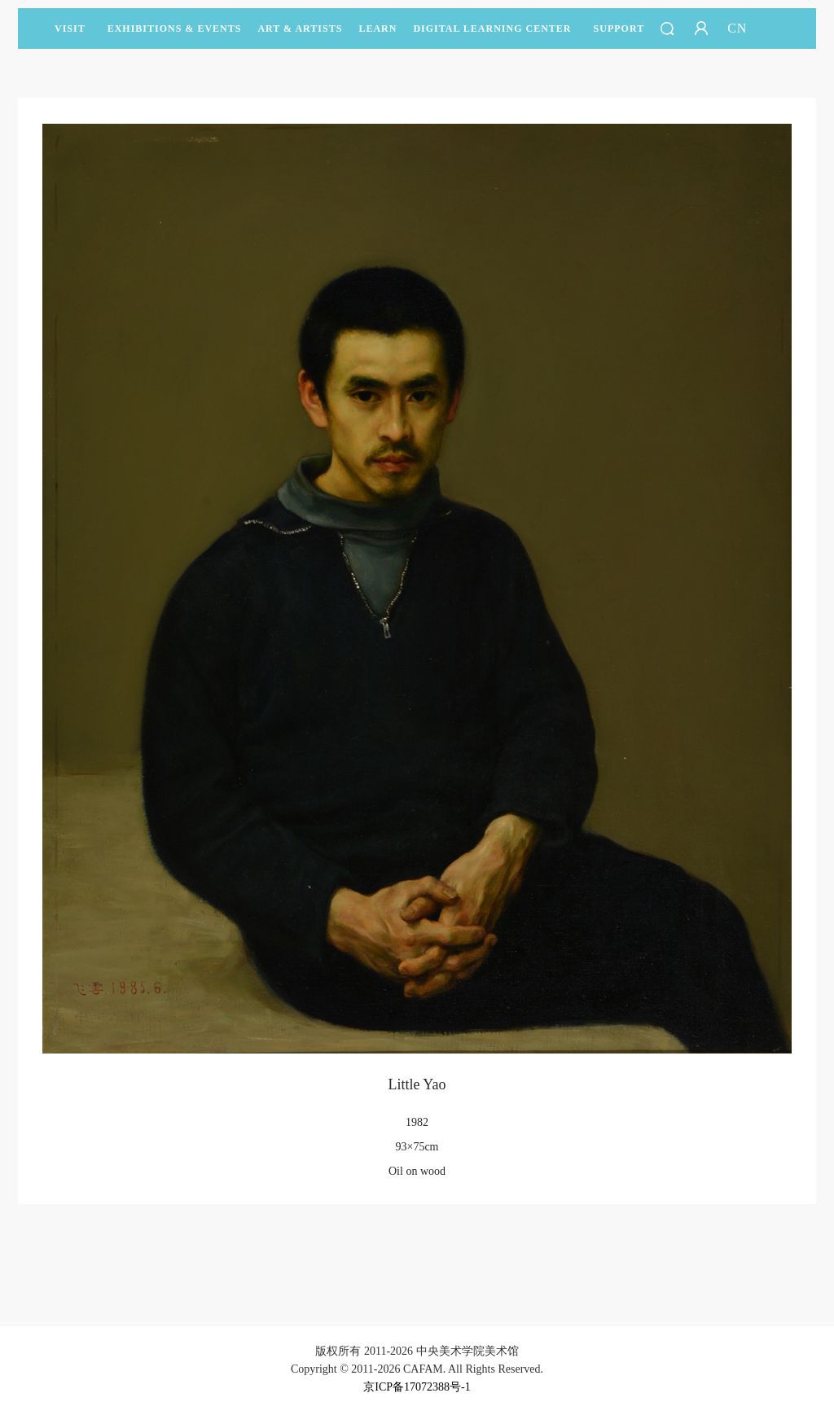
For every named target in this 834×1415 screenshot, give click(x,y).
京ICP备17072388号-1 (416, 1387)
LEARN (377, 36)
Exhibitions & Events (175, 36)
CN (737, 28)
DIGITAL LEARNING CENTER (492, 28)
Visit (70, 28)
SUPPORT (619, 36)
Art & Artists (299, 36)
